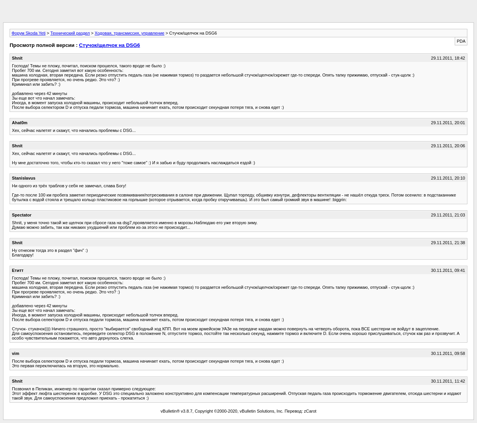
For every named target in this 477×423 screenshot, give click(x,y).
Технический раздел (70, 33)
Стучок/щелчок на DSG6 (109, 45)
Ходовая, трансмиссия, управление (129, 33)
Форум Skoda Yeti (28, 33)
